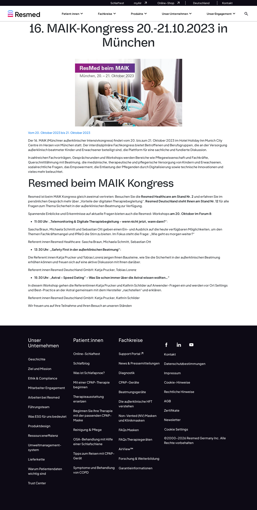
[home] (24, 14)
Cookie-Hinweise (177, 382)
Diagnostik (127, 373)
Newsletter (172, 420)
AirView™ (126, 449)
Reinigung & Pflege (87, 430)
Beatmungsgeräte (132, 392)
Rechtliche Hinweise (179, 392)
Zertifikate (171, 410)
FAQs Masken (129, 430)
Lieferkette (36, 459)
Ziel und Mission (39, 369)
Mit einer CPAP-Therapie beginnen (91, 384)
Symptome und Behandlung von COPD (94, 470)
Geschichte (36, 359)
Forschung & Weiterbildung (139, 458)
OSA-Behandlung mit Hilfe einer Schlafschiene (93, 441)
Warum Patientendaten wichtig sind (45, 471)
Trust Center (37, 483)
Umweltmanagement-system (44, 447)
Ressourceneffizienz (43, 435)
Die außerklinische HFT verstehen (135, 403)
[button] (246, 13)
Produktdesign (39, 426)
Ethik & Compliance (42, 378)
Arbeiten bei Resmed (44, 397)
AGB (167, 401)
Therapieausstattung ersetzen (88, 398)
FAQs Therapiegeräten (135, 439)
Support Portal (131, 353)
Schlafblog (81, 363)
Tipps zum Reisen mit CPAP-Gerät (94, 455)
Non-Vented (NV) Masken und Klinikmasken (137, 418)
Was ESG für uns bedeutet (47, 416)
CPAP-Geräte (129, 382)
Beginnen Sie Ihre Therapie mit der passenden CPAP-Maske (93, 415)
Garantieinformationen (135, 468)
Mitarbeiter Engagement (46, 388)
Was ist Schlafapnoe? (89, 373)
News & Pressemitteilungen (139, 363)
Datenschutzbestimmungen (184, 364)
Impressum (172, 373)
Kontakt (170, 354)
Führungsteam (38, 407)
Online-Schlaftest (86, 354)
